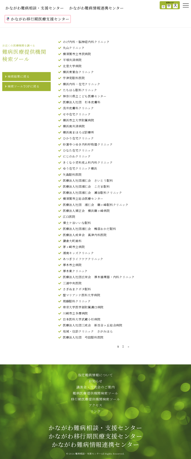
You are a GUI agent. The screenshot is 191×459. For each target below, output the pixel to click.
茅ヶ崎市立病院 (74, 247)
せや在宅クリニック (77, 114)
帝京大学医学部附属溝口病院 (83, 307)
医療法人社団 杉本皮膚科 (82, 102)
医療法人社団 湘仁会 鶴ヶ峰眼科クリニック (96, 205)
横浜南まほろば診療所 (78, 132)
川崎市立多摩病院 (75, 313)
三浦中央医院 (72, 283)
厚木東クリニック (75, 271)
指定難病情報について (95, 374)
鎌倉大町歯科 (72, 241)
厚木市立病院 (72, 265)
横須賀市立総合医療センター (83, 198)
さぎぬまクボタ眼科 (77, 289)
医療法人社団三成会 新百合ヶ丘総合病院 (92, 325)
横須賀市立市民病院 (77, 54)
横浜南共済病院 (74, 126)
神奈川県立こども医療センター (85, 96)
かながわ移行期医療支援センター (37, 19)
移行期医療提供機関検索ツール (95, 399)
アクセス (95, 405)
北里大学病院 (72, 66)
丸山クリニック (74, 48)
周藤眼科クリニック (77, 301)
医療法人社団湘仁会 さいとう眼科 (88, 180)
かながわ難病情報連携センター (96, 8)
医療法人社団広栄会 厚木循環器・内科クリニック (99, 277)
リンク (95, 411)
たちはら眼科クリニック (80, 90)
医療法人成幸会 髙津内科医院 (85, 235)
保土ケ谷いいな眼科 (77, 223)
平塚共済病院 (72, 60)
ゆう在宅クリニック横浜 (80, 168)
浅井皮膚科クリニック (78, 108)
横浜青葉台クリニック (78, 72)
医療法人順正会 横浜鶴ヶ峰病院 (86, 211)
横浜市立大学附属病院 (78, 120)
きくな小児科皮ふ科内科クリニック (88, 162)
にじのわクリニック (77, 156)
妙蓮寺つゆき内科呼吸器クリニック (88, 144)
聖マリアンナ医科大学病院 (81, 295)
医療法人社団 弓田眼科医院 (83, 337)
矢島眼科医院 (72, 174)
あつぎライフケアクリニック (83, 259)
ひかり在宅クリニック (78, 138)
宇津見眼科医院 (74, 78)
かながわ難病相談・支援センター (34, 8)
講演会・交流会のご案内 (95, 387)
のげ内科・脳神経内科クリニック (86, 42)
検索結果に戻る (19, 76)
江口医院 (69, 217)
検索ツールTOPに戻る (24, 86)
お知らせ (95, 381)
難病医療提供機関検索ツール (95, 393)
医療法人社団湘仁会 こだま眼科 (86, 186)
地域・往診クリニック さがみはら (88, 331)
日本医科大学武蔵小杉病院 (82, 319)
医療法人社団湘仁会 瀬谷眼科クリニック (92, 192)
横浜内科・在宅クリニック (81, 84)
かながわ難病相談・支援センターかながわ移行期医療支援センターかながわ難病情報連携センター (95, 436)
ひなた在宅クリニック (78, 150)
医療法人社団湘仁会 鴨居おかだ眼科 (89, 229)
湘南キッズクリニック (78, 253)
